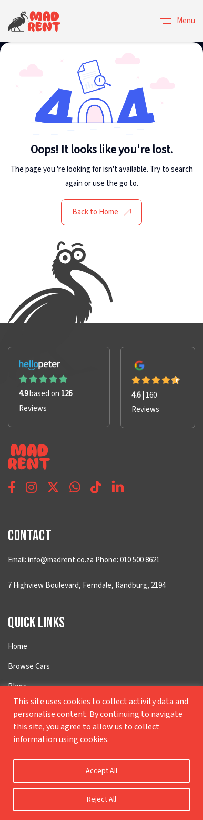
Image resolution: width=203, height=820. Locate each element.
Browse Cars (29, 666)
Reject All (101, 799)
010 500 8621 (139, 560)
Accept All (101, 771)
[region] (101, 753)
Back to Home (101, 212)
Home (17, 646)
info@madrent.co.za (61, 560)
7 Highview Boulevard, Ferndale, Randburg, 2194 (87, 585)
